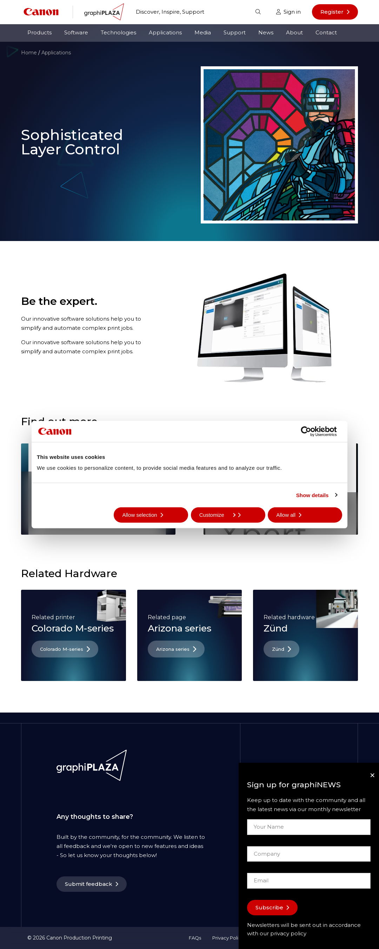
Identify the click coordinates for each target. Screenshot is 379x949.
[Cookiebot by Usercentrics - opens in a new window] (311, 431)
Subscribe (269, 907)
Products (39, 32)
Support (235, 32)
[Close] (372, 775)
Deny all (54, 515)
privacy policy (288, 933)
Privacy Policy (228, 938)
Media (202, 32)
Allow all (285, 515)
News (265, 32)
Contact (326, 32)
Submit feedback (88, 884)
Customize (217, 515)
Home (29, 52)
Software (76, 32)
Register (332, 11)
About (294, 32)
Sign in (288, 11)
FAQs (195, 938)
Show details (312, 495)
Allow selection (139, 515)
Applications (165, 32)
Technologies (118, 32)
